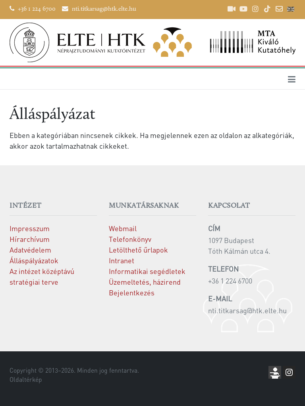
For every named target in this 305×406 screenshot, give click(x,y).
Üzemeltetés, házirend (145, 281)
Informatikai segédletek (147, 271)
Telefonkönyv (130, 238)
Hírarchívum (30, 238)
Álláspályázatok (34, 260)
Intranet (121, 260)
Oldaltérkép (26, 379)
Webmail (123, 228)
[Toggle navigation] (291, 79)
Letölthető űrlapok (138, 249)
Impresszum (30, 228)
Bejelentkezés (131, 292)
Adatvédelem (30, 249)
